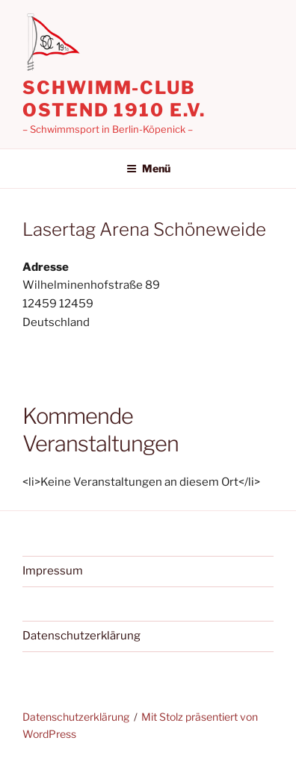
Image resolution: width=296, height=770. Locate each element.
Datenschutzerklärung (81, 635)
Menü (148, 168)
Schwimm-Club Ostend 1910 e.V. (114, 99)
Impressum (52, 571)
